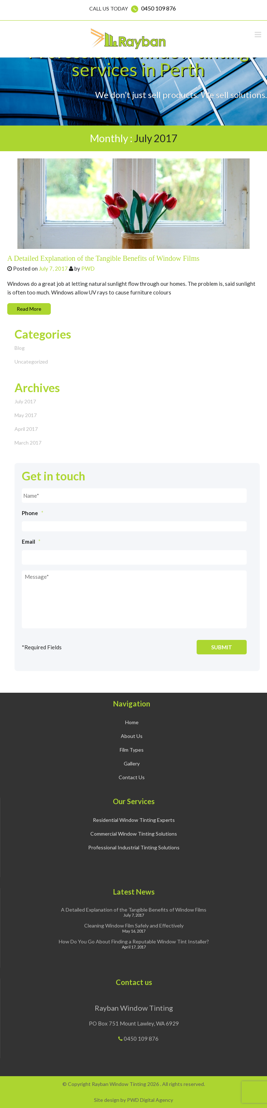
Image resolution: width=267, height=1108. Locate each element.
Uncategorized (31, 361)
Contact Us (132, 777)
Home (132, 722)
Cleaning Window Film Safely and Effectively (134, 925)
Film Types (132, 750)
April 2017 (26, 429)
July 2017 (25, 401)
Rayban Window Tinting (134, 1007)
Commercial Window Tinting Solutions (133, 834)
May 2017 (26, 415)
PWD (88, 268)
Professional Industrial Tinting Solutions (134, 847)
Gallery (132, 763)
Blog (20, 348)
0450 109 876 (158, 8)
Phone (33, 513)
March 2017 (28, 443)
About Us (132, 736)
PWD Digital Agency (150, 1100)
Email (31, 541)
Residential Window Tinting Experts (134, 820)
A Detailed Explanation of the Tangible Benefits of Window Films (103, 258)
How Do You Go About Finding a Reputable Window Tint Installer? (134, 941)
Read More (29, 309)
